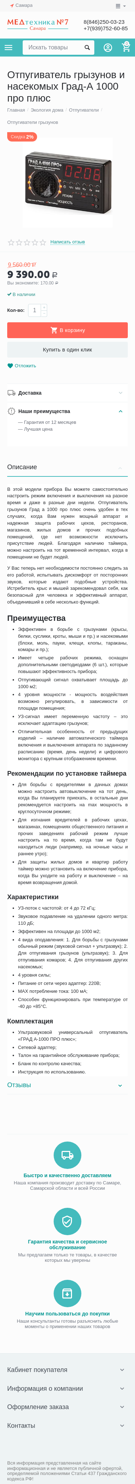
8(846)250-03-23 (102, 22)
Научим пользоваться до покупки (67, 1314)
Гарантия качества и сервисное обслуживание (67, 1244)
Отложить (21, 366)
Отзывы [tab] (65, 1085)
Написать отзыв (67, 242)
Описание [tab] (65, 467)
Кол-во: (15, 310)
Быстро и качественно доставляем (68, 1175)
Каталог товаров (9, 47)
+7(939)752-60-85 (104, 28)
